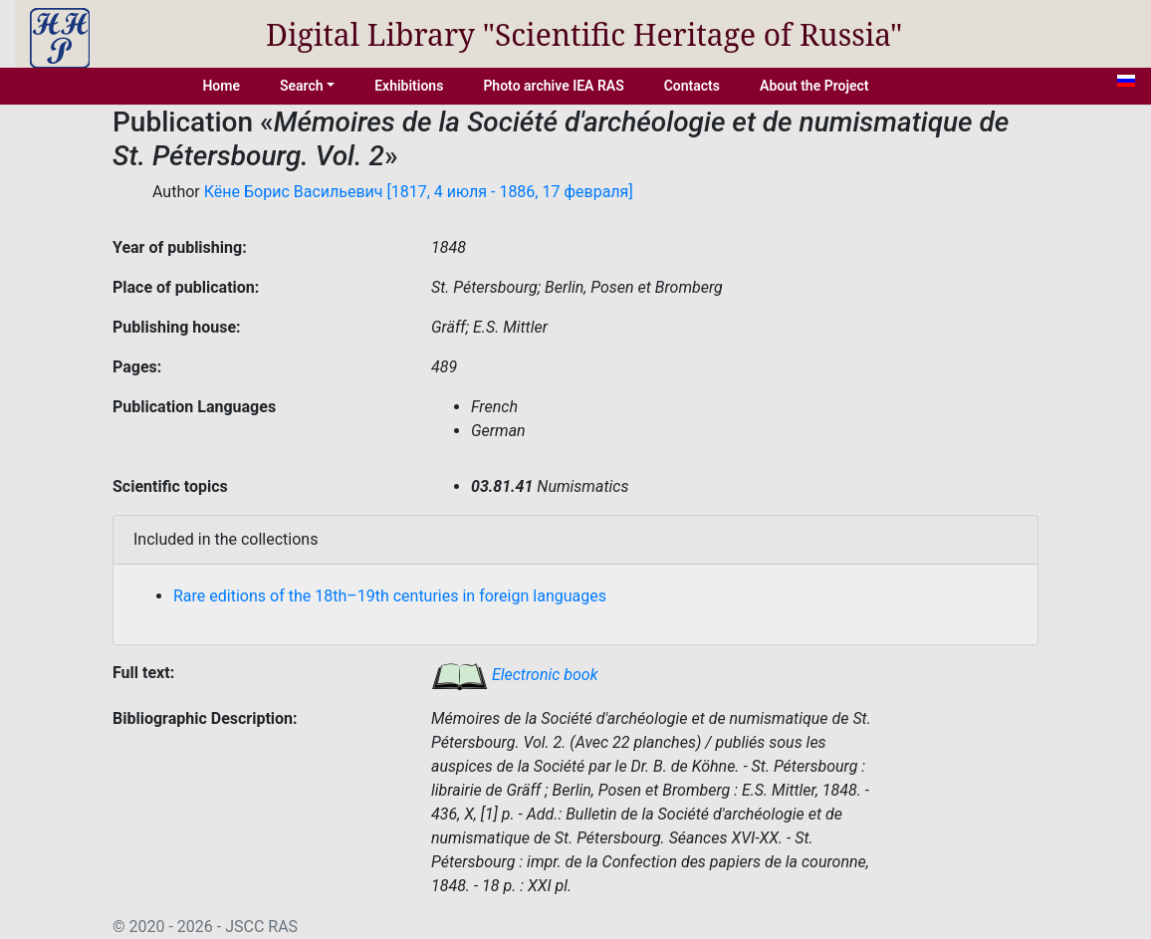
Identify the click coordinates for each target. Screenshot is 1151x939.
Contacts (692, 86)
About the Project (814, 86)
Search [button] (302, 86)
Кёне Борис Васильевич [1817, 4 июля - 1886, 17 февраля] (418, 191)
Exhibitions (408, 86)
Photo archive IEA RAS (553, 86)
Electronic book (514, 674)
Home (221, 86)
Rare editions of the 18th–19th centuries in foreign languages (389, 596)
